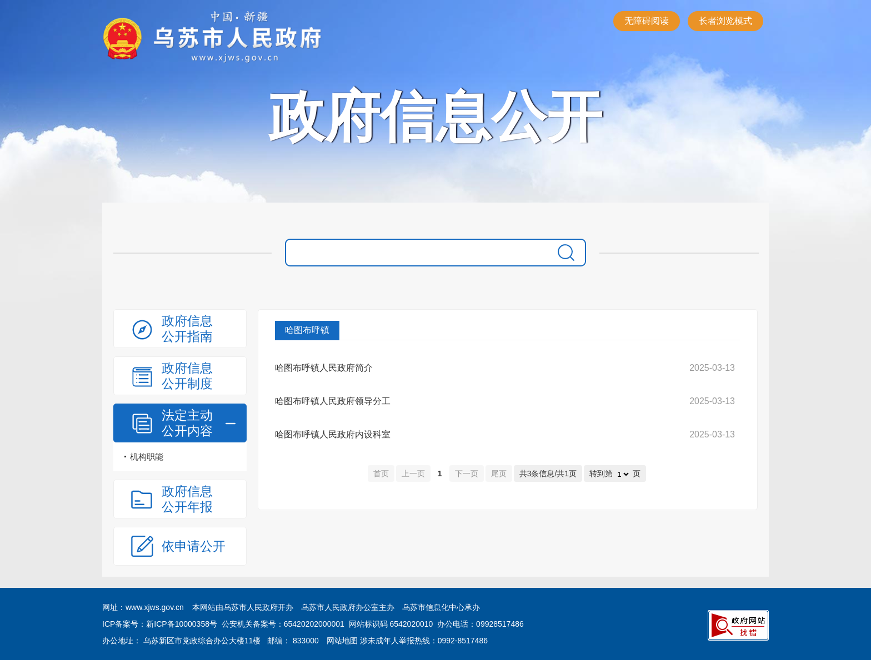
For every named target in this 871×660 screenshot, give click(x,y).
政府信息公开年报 (187, 499)
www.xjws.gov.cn (155, 607)
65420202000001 (314, 623)
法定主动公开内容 (187, 423)
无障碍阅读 (646, 21)
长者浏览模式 (725, 21)
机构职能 (146, 456)
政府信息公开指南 (187, 329)
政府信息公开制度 (187, 376)
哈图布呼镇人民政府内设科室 (333, 434)
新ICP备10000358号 (181, 623)
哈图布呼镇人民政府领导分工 (333, 401)
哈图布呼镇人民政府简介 (324, 367)
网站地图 (342, 640)
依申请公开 (194, 546)
